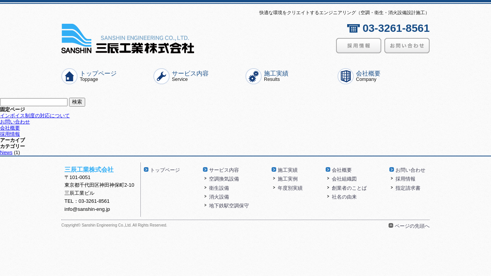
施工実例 (288, 179)
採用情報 (10, 134)
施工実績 (276, 76)
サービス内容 (190, 76)
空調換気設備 (224, 179)
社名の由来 (344, 197)
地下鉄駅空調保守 (229, 206)
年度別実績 (290, 188)
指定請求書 (407, 188)
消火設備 (219, 197)
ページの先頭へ (412, 226)
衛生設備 (219, 188)
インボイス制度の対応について (35, 115)
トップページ (98, 76)
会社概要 (368, 76)
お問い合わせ (15, 122)
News (6, 152)
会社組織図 (344, 179)
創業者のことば (349, 188)
